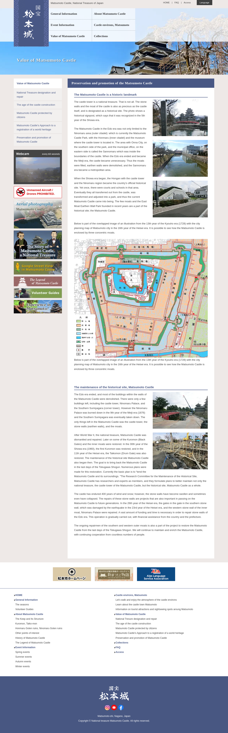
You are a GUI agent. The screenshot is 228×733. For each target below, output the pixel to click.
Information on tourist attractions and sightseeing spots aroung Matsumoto (154, 609)
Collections (101, 36)
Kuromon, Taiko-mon (26, 623)
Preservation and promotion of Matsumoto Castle (34, 139)
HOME (166, 2)
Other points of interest (27, 633)
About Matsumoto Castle (110, 13)
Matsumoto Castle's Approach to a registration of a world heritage (36, 127)
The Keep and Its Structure (29, 619)
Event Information (62, 25)
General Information (64, 13)
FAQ (177, 2)
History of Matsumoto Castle (30, 638)
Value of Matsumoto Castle (68, 36)
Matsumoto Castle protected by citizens (34, 115)
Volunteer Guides (24, 609)
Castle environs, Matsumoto (111, 25)
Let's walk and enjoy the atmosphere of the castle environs (146, 599)
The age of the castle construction (36, 104)
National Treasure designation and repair (36, 94)
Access (187, 2)
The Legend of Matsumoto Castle (32, 642)
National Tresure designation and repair (136, 619)
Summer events (23, 656)
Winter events (22, 666)
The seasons (22, 604)
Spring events (22, 652)
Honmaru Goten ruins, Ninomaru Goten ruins (38, 628)
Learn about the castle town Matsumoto (136, 604)
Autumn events (23, 661)
